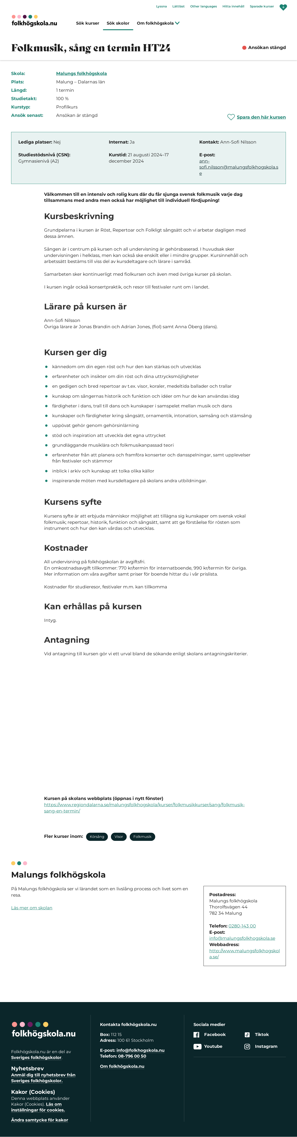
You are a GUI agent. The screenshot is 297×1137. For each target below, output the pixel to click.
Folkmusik (142, 836)
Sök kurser (87, 23)
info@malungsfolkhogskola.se (242, 938)
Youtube (208, 1046)
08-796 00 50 (132, 1056)
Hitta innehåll (233, 6)
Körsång (97, 836)
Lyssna (161, 6)
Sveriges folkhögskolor (36, 1057)
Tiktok (256, 1035)
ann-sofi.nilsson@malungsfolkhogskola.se (238, 167)
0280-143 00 (242, 926)
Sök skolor (118, 23)
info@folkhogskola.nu (140, 1050)
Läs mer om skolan (31, 908)
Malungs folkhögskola (81, 73)
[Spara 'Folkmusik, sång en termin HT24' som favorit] (256, 117)
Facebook (210, 1035)
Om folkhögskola (158, 23)
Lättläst (178, 6)
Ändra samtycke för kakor (39, 1120)
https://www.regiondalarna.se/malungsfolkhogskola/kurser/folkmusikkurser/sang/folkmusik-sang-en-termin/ (144, 808)
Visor (119, 836)
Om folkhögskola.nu (122, 1066)
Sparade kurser (262, 6)
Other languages (203, 6)
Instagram (261, 1046)
